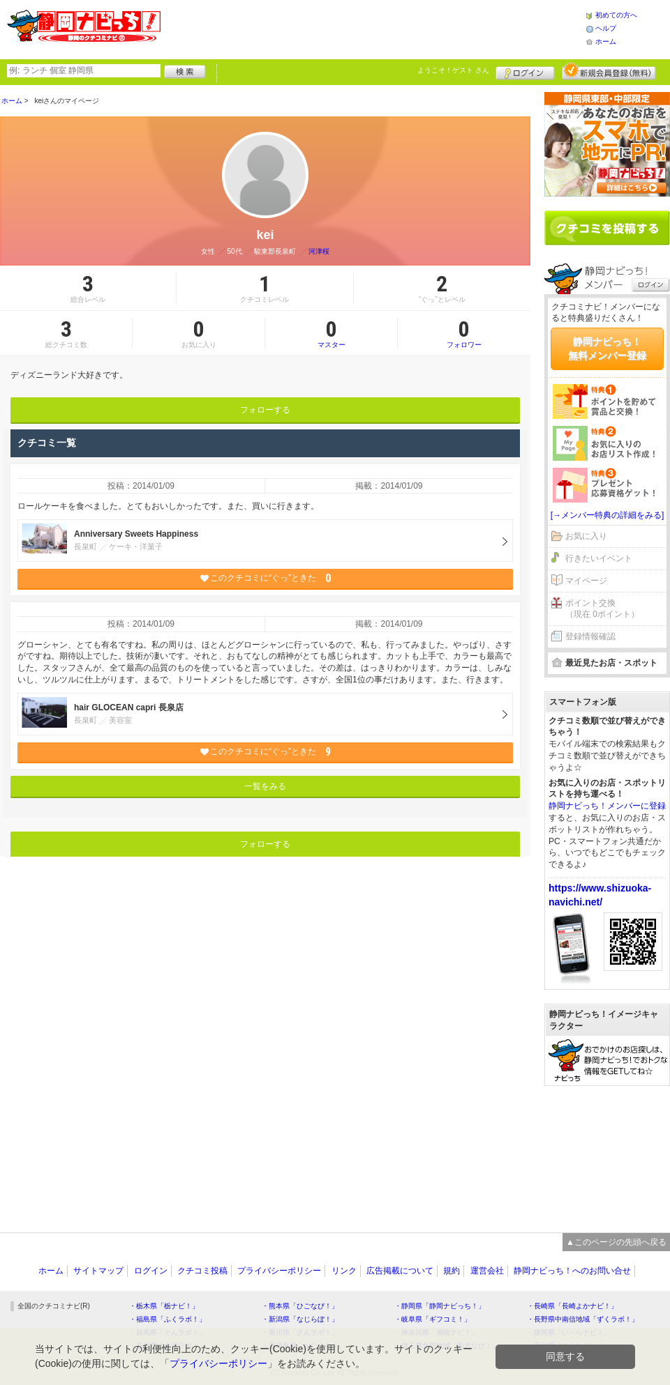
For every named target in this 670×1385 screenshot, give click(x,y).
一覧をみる (265, 786)
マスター (331, 333)
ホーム (605, 41)
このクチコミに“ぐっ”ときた (266, 578)
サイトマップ (98, 1271)
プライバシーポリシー (279, 1271)
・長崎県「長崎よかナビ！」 (572, 1306)
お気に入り (586, 536)
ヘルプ (605, 28)
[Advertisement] (607, 1152)
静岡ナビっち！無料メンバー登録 (607, 348)
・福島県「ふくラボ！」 (167, 1319)
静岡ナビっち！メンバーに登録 (607, 806)
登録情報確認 (590, 636)
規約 (451, 1271)
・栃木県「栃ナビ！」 (164, 1306)
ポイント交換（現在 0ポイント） (602, 609)
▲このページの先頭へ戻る (616, 1242)
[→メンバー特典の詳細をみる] (607, 515)
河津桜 (318, 251)
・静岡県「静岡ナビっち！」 (439, 1306)
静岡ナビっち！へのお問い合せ (572, 1271)
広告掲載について (399, 1271)
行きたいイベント (598, 558)
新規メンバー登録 (609, 71)
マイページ (586, 581)
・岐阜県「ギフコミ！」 (432, 1319)
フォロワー (464, 333)
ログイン (525, 71)
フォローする (265, 410)
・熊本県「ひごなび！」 (300, 1306)
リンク (344, 1271)
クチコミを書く (607, 228)
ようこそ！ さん (453, 70)
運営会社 (487, 1271)
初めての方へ (616, 15)
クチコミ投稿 (202, 1271)
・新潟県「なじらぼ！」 (300, 1319)
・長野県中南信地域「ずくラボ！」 (583, 1319)
